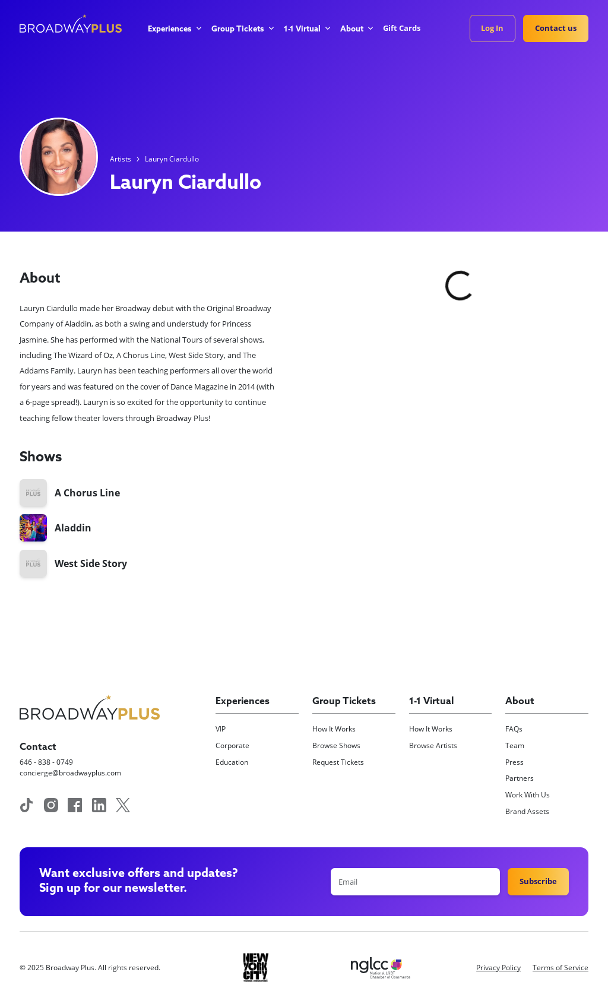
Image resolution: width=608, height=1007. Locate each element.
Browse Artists (433, 745)
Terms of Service (560, 967)
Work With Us (527, 794)
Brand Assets (527, 811)
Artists (120, 158)
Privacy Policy (498, 967)
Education (232, 762)
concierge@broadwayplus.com (70, 772)
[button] (174, 29)
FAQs (513, 728)
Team (514, 745)
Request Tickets (338, 762)
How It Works (334, 728)
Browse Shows (336, 745)
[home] (71, 23)
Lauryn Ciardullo (172, 158)
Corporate (232, 745)
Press (514, 762)
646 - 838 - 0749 (46, 762)
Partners (519, 778)
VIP (221, 728)
